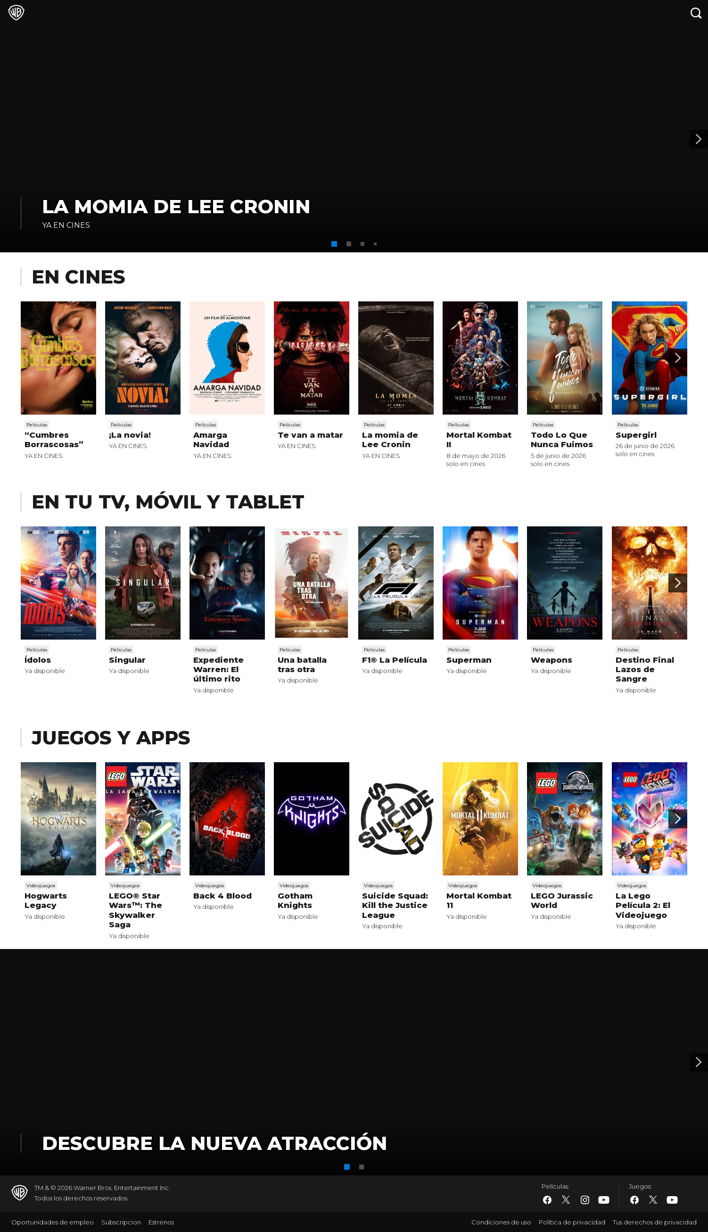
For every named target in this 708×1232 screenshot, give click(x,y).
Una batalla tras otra (302, 664)
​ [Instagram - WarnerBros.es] (585, 1200)
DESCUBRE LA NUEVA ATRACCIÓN (214, 1143)
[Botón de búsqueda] (696, 13)
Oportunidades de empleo (52, 1222)
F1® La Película (394, 660)
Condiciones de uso (501, 1222)
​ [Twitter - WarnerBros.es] (566, 1200)
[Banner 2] (698, 139)
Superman (469, 660)
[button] (334, 244)
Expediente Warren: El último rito (218, 669)
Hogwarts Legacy (46, 900)
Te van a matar (310, 435)
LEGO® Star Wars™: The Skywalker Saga (135, 910)
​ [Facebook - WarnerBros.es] (547, 1200)
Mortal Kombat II (478, 439)
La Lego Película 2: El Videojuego (643, 905)
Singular (127, 660)
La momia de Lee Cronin (176, 206)
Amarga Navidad (211, 439)
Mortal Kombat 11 (478, 900)
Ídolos (38, 660)
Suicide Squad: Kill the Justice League (395, 905)
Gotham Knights (295, 900)
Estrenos (161, 1222)
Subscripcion (121, 1222)
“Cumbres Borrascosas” (54, 439)
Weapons (551, 660)
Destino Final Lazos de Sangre (645, 669)
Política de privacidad (572, 1222)
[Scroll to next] (677, 358)
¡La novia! (130, 435)
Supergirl (636, 435)
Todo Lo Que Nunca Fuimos (562, 439)
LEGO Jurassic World (562, 900)
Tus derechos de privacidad (655, 1222)
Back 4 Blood (222, 895)
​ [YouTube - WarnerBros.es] (603, 1200)
